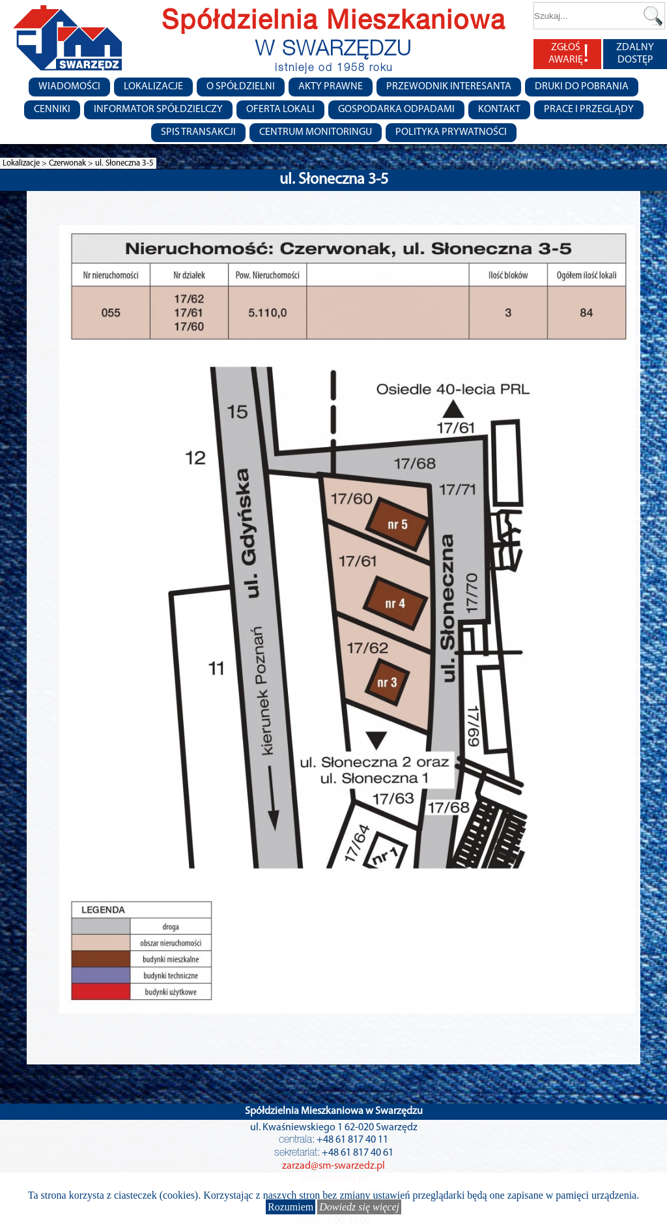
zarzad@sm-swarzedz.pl (333, 1166)
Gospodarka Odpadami (396, 109)
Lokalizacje (153, 86)
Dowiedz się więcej (359, 1206)
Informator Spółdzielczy (158, 109)
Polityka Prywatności (451, 132)
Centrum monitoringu (315, 132)
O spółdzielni (240, 86)
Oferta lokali (280, 109)
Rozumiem (290, 1206)
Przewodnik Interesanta (448, 86)
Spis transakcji (198, 132)
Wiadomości (69, 86)
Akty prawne (330, 86)
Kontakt (499, 109)
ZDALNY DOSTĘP (635, 53)
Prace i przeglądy (589, 109)
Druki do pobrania (582, 86)
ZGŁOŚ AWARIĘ (568, 54)
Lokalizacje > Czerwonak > (49, 163)
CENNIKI (52, 109)
